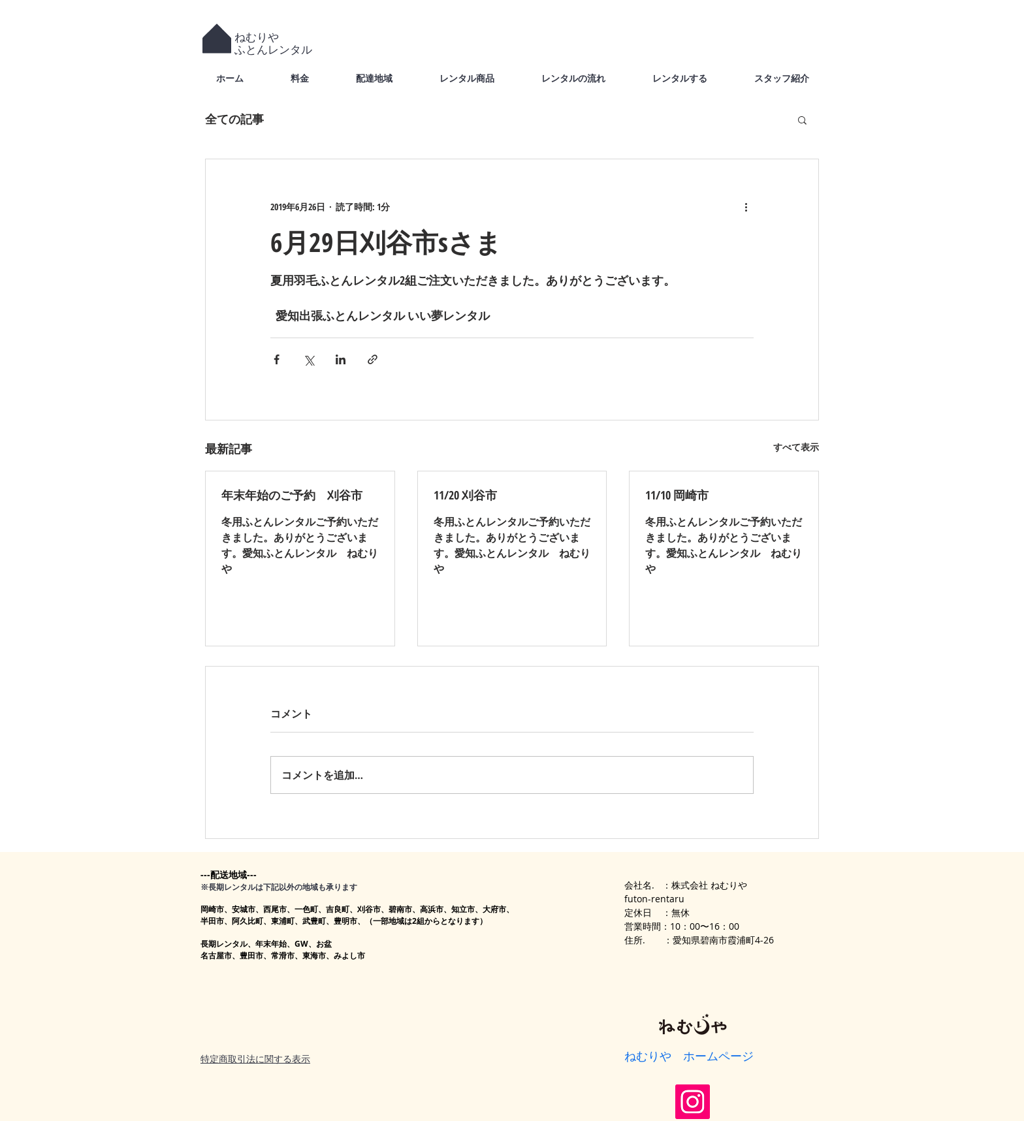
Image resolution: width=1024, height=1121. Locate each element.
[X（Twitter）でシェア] (308, 359)
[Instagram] (692, 1101)
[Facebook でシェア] (276, 359)
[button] (802, 119)
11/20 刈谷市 (465, 495)
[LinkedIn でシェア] (340, 359)
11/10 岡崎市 (677, 495)
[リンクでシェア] (372, 359)
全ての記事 (234, 119)
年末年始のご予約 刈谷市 (291, 495)
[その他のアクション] (746, 206)
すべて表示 (796, 447)
